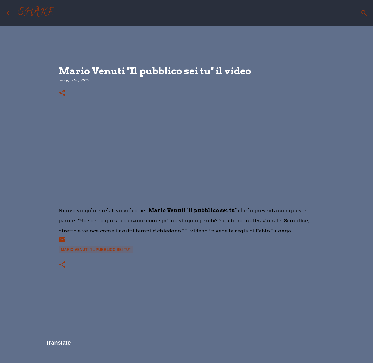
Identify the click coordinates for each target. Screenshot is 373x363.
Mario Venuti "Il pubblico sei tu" (96, 249)
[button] (62, 93)
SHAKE (36, 13)
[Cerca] (62, 13)
